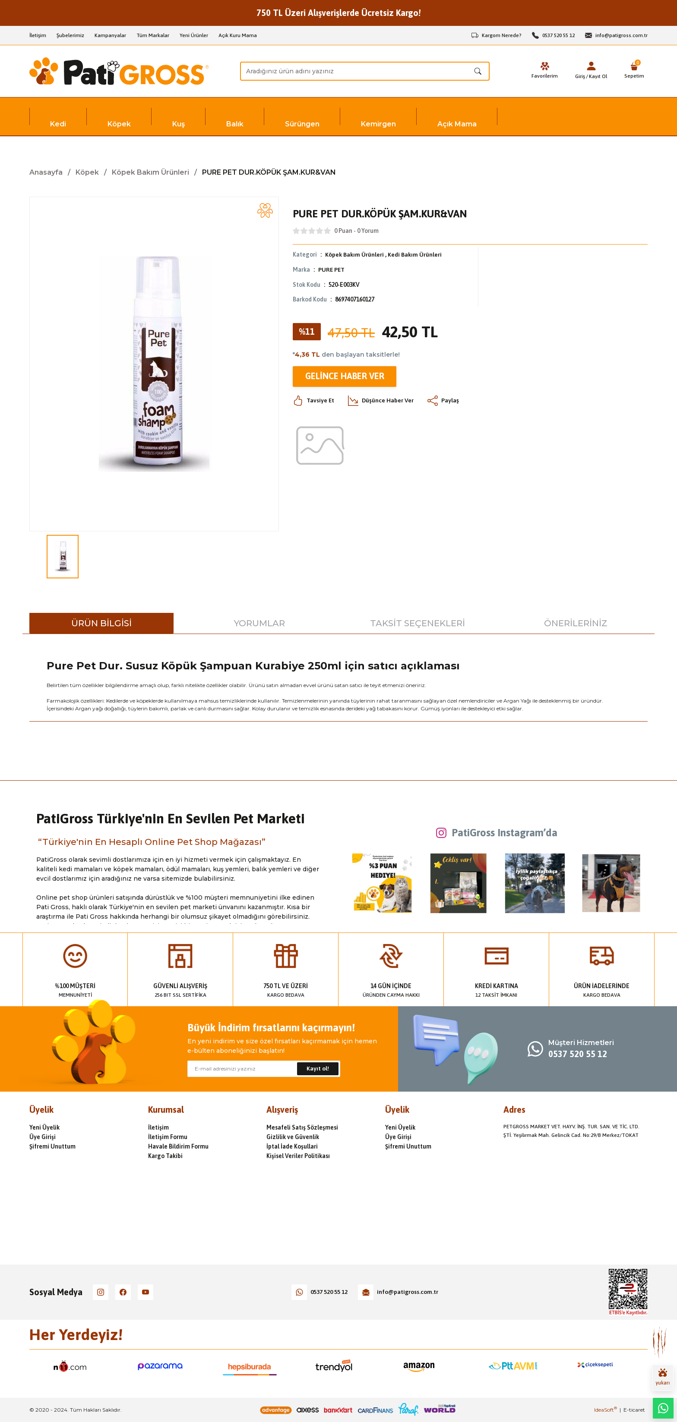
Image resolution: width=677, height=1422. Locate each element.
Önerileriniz (575, 623)
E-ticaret (634, 1409)
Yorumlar (259, 623)
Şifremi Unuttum (52, 1146)
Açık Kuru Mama (237, 35)
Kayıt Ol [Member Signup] (598, 76)
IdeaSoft (605, 1409)
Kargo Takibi (165, 1155)
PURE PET (331, 269)
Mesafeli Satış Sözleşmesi (302, 1127)
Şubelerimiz (70, 35)
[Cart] (634, 71)
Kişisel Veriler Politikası (298, 1155)
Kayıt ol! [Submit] (318, 1068)
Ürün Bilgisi (101, 623)
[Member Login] (591, 66)
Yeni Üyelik (44, 1127)
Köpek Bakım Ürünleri (354, 254)
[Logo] (119, 71)
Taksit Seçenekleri (417, 623)
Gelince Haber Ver (344, 375)
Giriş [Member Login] (580, 76)
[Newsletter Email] (263, 1069)
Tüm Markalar (152, 35)
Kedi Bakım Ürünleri (415, 254)
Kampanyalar (110, 35)
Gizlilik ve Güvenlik (292, 1136)
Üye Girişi (42, 1136)
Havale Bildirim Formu (178, 1146)
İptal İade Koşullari (292, 1146)
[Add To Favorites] (265, 210)
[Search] (365, 71)
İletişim (37, 35)
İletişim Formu (167, 1136)
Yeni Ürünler (194, 35)
